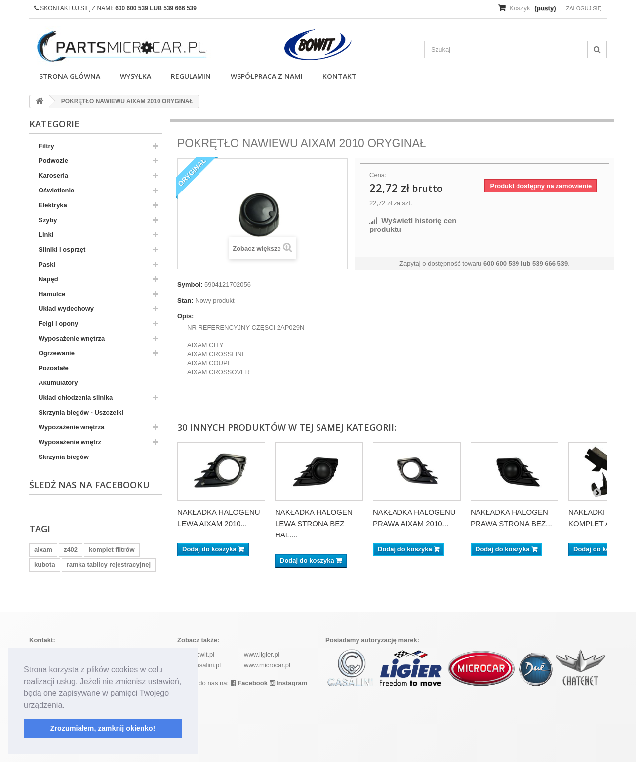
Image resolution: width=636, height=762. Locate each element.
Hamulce (52, 294)
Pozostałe (54, 368)
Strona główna (69, 76)
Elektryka (53, 205)
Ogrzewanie (57, 353)
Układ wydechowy (66, 308)
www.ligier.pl (261, 654)
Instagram (289, 682)
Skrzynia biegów (64, 456)
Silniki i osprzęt (62, 249)
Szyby (48, 220)
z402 (71, 549)
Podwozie (53, 160)
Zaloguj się (583, 8)
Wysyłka (135, 76)
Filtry (46, 146)
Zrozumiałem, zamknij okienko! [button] (103, 728)
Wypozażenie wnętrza (71, 427)
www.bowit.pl (195, 654)
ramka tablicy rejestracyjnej (109, 564)
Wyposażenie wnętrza (72, 338)
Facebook (249, 682)
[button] (68, 705)
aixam (43, 549)
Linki (46, 234)
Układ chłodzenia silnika (76, 397)
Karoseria (53, 175)
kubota (44, 564)
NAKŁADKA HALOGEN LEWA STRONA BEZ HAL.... (314, 523)
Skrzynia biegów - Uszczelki (81, 412)
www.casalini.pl (199, 665)
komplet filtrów (111, 549)
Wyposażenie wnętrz (70, 442)
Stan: (185, 300)
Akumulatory (58, 382)
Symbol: (189, 284)
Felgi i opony (58, 323)
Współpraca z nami (267, 76)
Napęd (48, 279)
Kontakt (339, 76)
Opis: (185, 316)
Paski (47, 264)
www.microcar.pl (267, 665)
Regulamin (191, 76)
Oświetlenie (56, 190)
